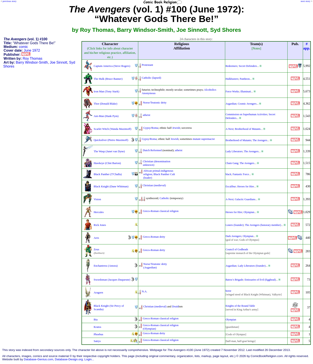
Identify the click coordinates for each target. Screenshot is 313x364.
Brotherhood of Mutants (248, 128)
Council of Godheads (236, 249)
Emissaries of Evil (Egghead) (260, 279)
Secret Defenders (248, 66)
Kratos (97, 326)
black (228, 174)
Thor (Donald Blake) (105, 103)
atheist (146, 115)
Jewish (176, 127)
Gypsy (147, 127)
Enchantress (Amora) (106, 265)
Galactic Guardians (245, 199)
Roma (155, 127)
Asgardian (230, 103)
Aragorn (98, 292)
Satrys (97, 341)
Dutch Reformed (152, 150)
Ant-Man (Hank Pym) (106, 116)
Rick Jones (100, 225)
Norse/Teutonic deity (154, 102)
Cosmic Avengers (247, 103)
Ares (96, 237)
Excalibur (230, 186)
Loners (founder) (234, 225)
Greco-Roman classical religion (160, 211)
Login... (89, 359)
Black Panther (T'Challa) (108, 174)
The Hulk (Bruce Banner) (108, 78)
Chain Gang (231, 163)
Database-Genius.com (38, 359)
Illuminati (245, 91)
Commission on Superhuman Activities (246, 114)
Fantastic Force (241, 174)
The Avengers (260, 140)
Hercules (99, 212)
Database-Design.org (69, 359)
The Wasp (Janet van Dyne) (109, 151)
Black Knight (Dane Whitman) (111, 186)
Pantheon (245, 78)
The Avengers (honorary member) (263, 225)
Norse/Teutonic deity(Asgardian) (155, 265)
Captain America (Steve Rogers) (112, 66)
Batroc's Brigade (234, 279)
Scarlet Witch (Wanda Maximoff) (112, 128)
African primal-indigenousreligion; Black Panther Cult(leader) (159, 174)
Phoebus (98, 334)
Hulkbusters (231, 78)
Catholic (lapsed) (151, 77)
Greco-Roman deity (154, 236)
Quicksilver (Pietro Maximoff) (111, 140)
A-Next (229, 128)
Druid (175, 306)
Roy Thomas (32, 58)
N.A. (144, 291)
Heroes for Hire (245, 186)
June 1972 (32, 50)
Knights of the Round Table (240, 305)
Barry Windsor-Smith (32, 62)
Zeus (96, 249)
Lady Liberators (233, 151)
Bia (96, 319)
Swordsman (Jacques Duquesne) (112, 279)
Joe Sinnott (58, 62)
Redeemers (231, 66)
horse (228, 290)
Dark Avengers (233, 236)
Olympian (249, 212)
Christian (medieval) (154, 185)
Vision (97, 199)
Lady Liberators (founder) (252, 265)
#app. (306, 46)
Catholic (164, 198)
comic (23, 47)
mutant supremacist (204, 139)
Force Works (232, 91)
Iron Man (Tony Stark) (106, 91)
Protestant (147, 64)
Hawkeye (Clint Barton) (107, 163)
